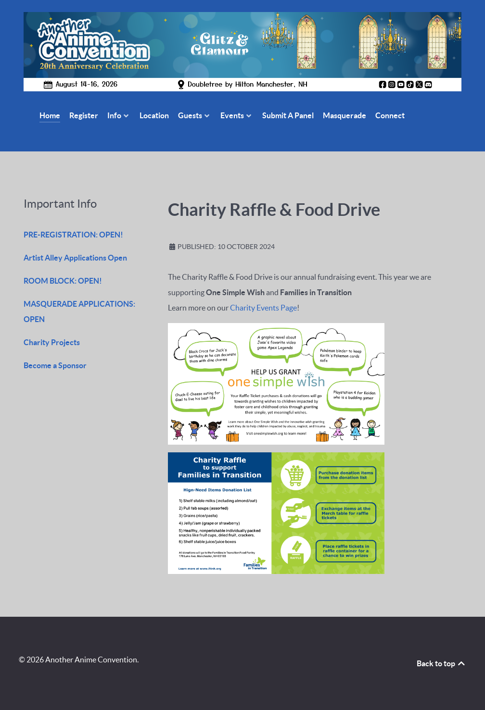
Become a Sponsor (55, 365)
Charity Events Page (263, 307)
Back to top (441, 663)
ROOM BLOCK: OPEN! (63, 280)
